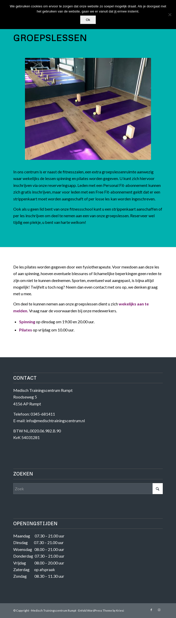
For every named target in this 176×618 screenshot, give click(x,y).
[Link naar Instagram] (159, 610)
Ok (88, 20)
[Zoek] (88, 488)
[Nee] (169, 14)
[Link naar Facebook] (151, 610)
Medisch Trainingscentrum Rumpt (53, 610)
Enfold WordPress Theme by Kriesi (101, 610)
